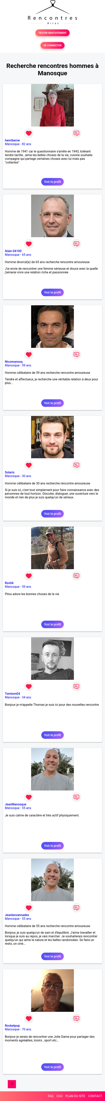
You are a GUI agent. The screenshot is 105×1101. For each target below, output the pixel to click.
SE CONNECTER (52, 45)
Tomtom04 (12, 694)
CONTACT (95, 1096)
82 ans (26, 144)
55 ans (26, 808)
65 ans (26, 255)
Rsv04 (9, 583)
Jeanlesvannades (17, 915)
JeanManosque (15, 804)
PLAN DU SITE (75, 1096)
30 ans (26, 476)
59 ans (26, 365)
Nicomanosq (14, 362)
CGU (59, 1096)
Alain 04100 (13, 251)
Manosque (12, 144)
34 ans (26, 697)
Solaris (9, 472)
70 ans (26, 1029)
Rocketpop (12, 1025)
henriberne (12, 140)
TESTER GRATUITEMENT (52, 32)
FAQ (50, 1096)
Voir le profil (52, 182)
